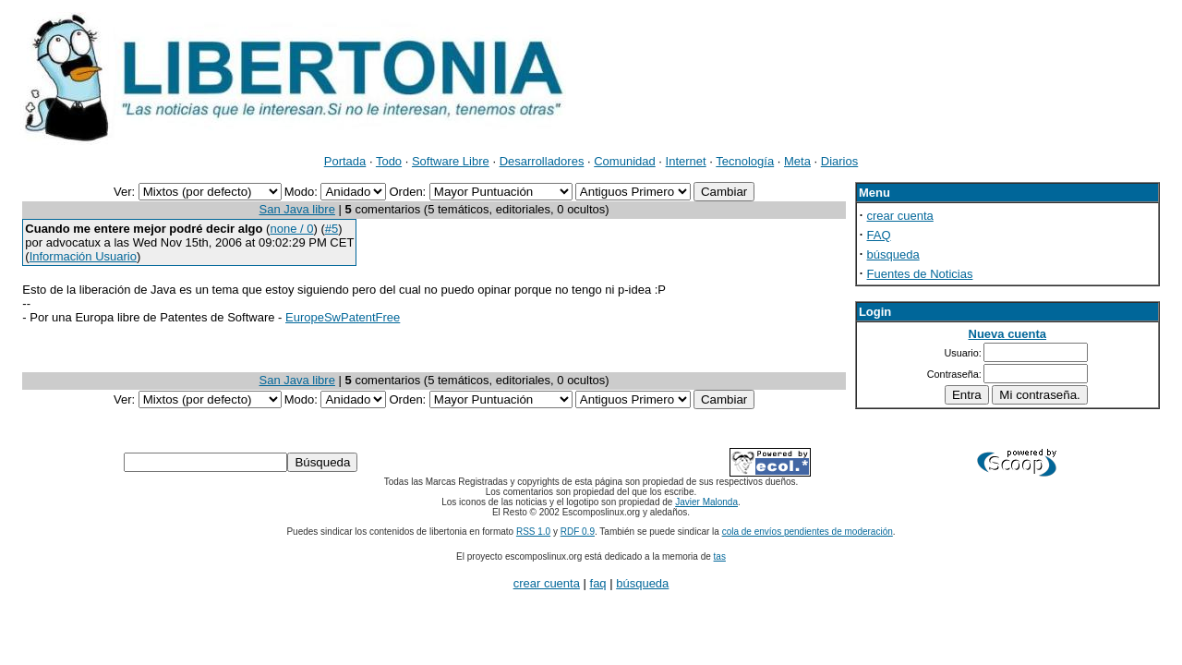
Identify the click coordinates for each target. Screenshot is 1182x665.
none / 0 (291, 229)
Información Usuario (83, 256)
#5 (331, 229)
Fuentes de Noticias (920, 274)
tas (720, 556)
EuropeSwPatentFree (342, 317)
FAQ (879, 235)
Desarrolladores (542, 161)
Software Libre (450, 161)
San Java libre (297, 209)
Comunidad (625, 161)
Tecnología (745, 161)
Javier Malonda (706, 502)
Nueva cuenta (1008, 334)
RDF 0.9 (578, 531)
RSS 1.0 (533, 531)
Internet (686, 161)
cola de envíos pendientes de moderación (807, 531)
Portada (345, 161)
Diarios (839, 161)
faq (598, 583)
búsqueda (893, 254)
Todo (389, 161)
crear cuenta (900, 216)
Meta (797, 161)
